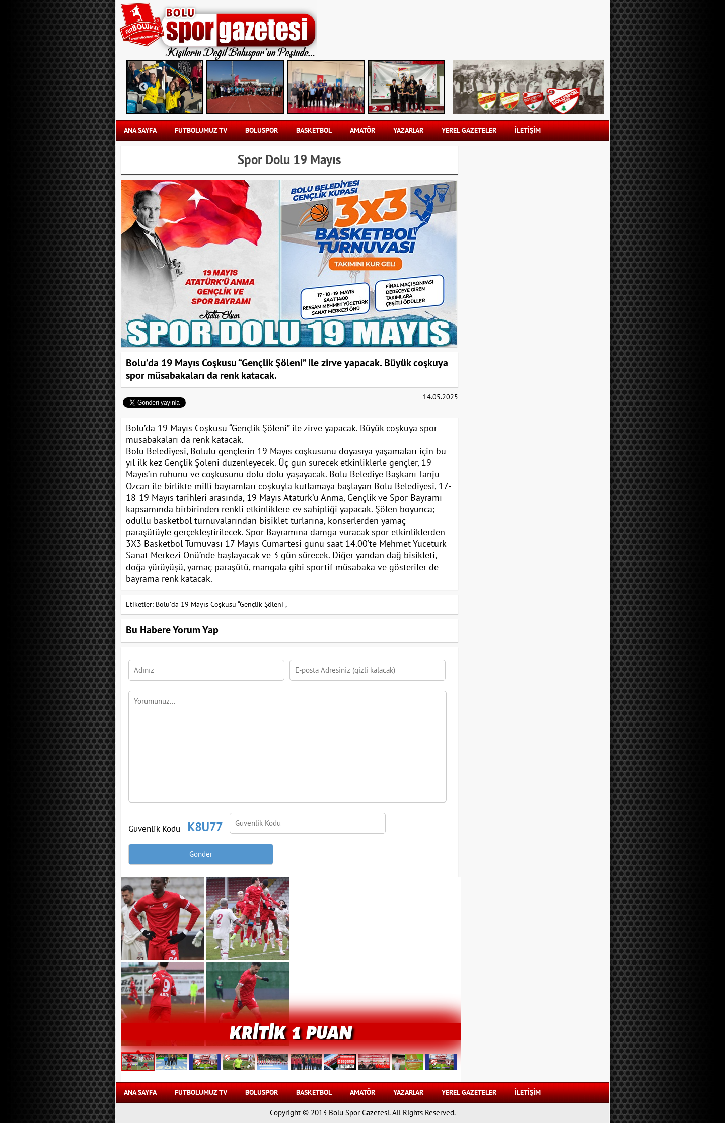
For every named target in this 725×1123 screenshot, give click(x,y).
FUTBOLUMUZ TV (201, 130)
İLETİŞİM (528, 130)
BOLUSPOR (261, 130)
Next (430, 87)
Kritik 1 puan (291, 1031)
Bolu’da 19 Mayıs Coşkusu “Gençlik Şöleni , (221, 604)
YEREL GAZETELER (469, 130)
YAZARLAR (408, 130)
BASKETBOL (314, 130)
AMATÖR (362, 130)
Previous (143, 87)
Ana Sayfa (140, 130)
